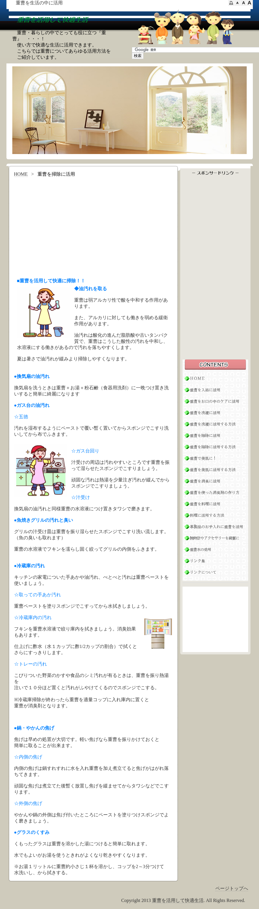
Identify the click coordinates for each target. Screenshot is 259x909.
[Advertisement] (93, 226)
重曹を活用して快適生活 (178, 900)
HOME (21, 174)
